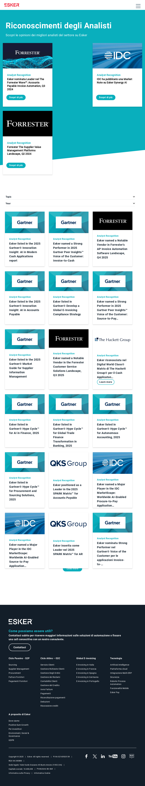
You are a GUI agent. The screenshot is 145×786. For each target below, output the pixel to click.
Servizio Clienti (47, 665)
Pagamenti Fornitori (18, 681)
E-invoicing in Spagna (86, 673)
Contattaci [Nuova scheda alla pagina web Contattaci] (19, 647)
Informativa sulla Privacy (19, 773)
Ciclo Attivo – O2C (50, 658)
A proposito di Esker (20, 714)
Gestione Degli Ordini (50, 673)
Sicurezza (114, 677)
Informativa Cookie (42, 773)
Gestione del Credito (49, 685)
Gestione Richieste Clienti (52, 669)
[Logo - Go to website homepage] (21, 621)
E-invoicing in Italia (85, 665)
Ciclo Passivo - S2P (19, 658)
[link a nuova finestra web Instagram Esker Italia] (123, 756)
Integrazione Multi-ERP (121, 673)
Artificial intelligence (119, 665)
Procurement (15, 673)
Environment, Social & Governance (19, 734)
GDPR (11, 740)
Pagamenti (45, 693)
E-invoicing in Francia (86, 669)
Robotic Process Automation (118, 682)
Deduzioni (45, 702)
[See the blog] (131, 756)
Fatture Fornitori (16, 677)
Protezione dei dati (45, 769)
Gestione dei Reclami (50, 677)
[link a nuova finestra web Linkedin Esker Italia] (102, 756)
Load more (72, 568)
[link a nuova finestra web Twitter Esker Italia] (94, 756)
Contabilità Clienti (48, 681)
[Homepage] (12, 5)
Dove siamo (14, 721)
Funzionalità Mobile (119, 688)
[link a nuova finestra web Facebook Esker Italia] (86, 756)
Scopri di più (16, 97)
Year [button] (8, 203)
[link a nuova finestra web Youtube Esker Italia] (113, 756)
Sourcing (13, 665)
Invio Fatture (46, 689)
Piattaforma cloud (118, 669)
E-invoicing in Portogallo (87, 681)
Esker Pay (115, 692)
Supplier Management (19, 669)
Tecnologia (116, 658)
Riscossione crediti (49, 706)
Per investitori (15, 729)
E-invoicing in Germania (87, 677)
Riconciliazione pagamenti (52, 697)
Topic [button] (8, 196)
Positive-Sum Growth (19, 725)
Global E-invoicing (86, 658)
